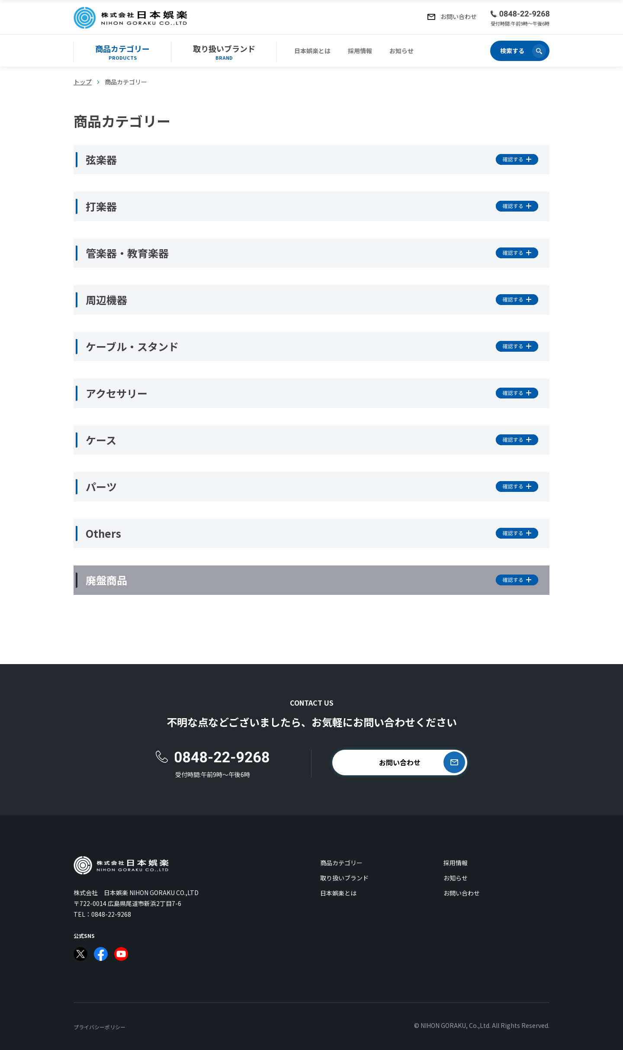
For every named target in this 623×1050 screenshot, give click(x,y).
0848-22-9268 (111, 914)
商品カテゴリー (341, 862)
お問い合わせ (461, 893)
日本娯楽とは (312, 50)
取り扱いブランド (344, 877)
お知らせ (401, 50)
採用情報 (360, 50)
